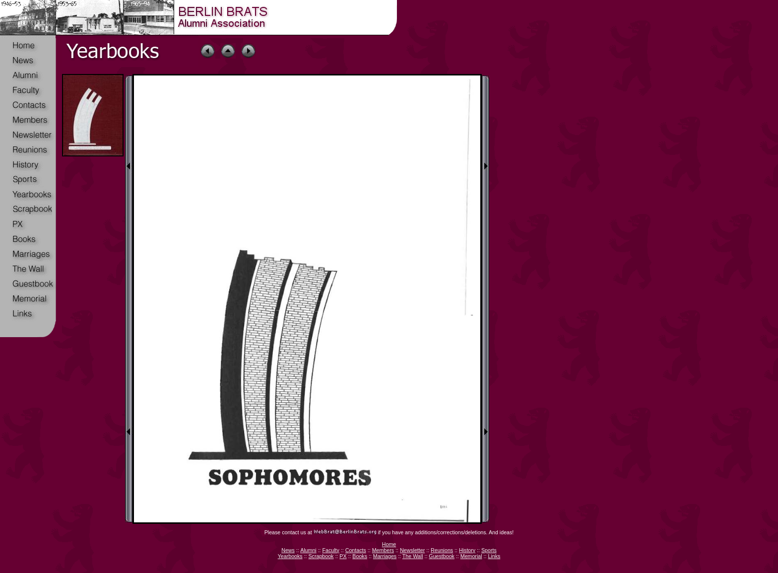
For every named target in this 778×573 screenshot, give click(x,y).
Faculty (331, 550)
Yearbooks (290, 556)
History (467, 550)
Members (383, 550)
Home (389, 544)
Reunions (442, 550)
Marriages (384, 556)
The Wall (412, 556)
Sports (489, 550)
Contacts (355, 550)
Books (359, 556)
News (288, 550)
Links (494, 556)
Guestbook (441, 556)
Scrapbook (320, 556)
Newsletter (412, 550)
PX (342, 556)
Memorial (471, 556)
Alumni (308, 550)
